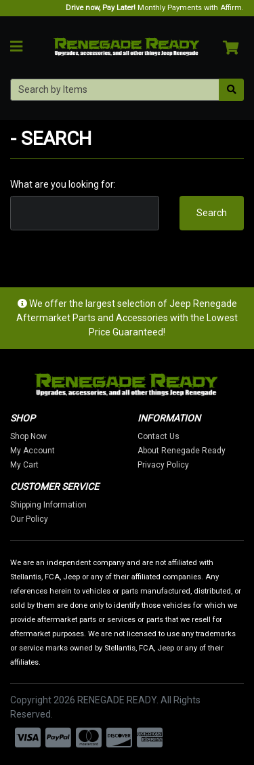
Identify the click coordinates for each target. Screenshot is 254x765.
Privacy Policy (163, 465)
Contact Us (158, 436)
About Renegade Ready (181, 450)
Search (211, 212)
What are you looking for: (63, 184)
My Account (32, 450)
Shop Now (28, 436)
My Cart (24, 465)
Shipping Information (48, 505)
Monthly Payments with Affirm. (155, 7)
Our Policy (29, 519)
